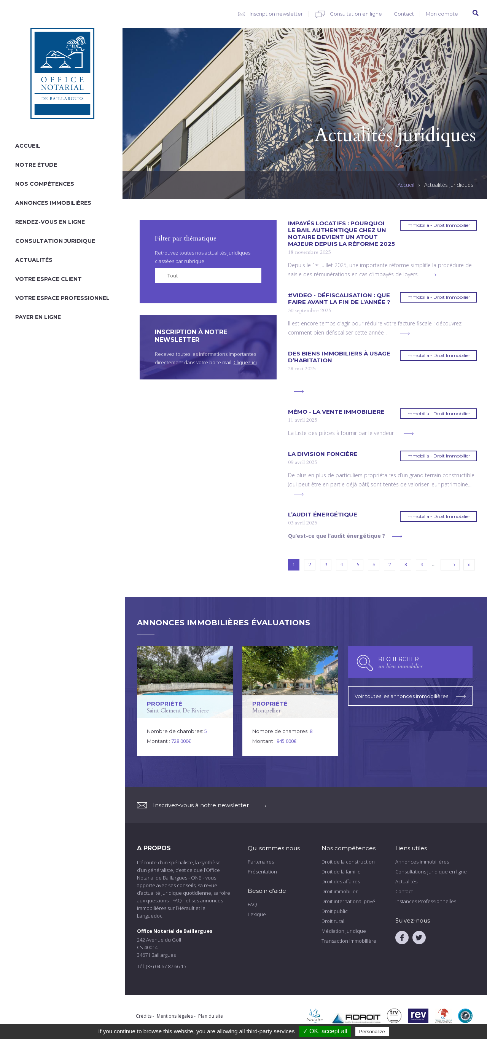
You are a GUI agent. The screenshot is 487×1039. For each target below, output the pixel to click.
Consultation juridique (55, 240)
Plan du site (210, 1016)
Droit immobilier (339, 891)
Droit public (334, 911)
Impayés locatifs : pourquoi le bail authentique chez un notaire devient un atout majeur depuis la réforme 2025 (341, 233)
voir (185, 701)
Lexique (257, 914)
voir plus (431, 275)
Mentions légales (175, 1016)
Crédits (143, 1016)
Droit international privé (348, 901)
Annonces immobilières (53, 202)
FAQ (252, 904)
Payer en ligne (38, 317)
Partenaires (261, 862)
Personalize (372, 1031)
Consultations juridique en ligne (431, 871)
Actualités (34, 260)
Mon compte (442, 14)
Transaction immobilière (348, 941)
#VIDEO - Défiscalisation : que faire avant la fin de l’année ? (339, 299)
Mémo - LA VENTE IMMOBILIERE (336, 411)
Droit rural (332, 921)
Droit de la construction (348, 862)
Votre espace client (48, 279)
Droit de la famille (341, 871)
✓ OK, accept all (325, 1031)
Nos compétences (44, 183)
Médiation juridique (343, 931)
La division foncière (323, 454)
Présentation (262, 871)
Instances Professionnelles (425, 901)
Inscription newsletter (276, 14)
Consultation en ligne (356, 14)
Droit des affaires (340, 881)
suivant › (450, 564)
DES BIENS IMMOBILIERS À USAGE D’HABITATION (339, 357)
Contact (404, 14)
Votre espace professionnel (62, 298)
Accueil (27, 145)
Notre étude (36, 164)
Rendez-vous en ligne (50, 221)
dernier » (469, 564)
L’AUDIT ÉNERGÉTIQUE (322, 514)
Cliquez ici (245, 362)
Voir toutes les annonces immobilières (410, 695)
